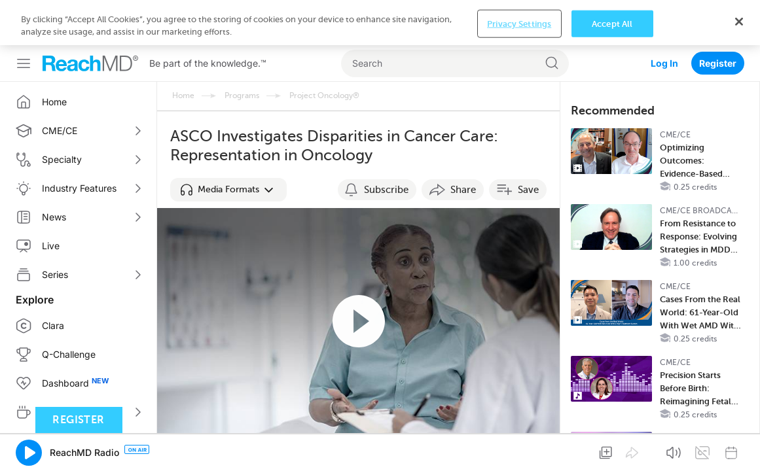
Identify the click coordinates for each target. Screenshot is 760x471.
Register (717, 18)
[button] (228, 144)
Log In (664, 18)
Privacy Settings (519, 451)
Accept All (612, 451)
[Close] (739, 448)
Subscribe (386, 144)
